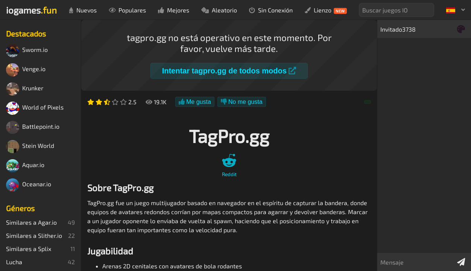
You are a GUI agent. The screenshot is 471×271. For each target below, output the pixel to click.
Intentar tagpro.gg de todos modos (229, 71)
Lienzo (326, 10)
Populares (127, 10)
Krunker (24, 89)
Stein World (30, 146)
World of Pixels (35, 108)
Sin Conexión (271, 10)
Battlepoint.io (32, 127)
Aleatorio (219, 10)
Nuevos (83, 10)
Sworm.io (27, 50)
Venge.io (26, 69)
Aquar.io (25, 165)
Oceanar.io (28, 185)
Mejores (173, 10)
